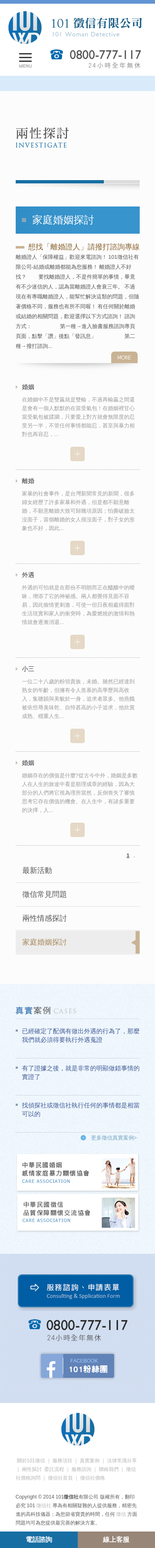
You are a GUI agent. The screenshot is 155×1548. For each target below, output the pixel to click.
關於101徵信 (31, 1461)
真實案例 (90, 1461)
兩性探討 (32, 1469)
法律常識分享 (122, 1461)
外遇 (28, 574)
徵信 (121, 1514)
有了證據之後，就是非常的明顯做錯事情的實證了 (81, 1072)
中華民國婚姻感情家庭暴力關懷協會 (78, 1173)
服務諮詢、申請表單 (77, 1292)
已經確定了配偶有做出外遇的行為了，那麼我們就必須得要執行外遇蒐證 (81, 1035)
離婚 (28, 480)
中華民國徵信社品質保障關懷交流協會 (78, 1213)
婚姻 (28, 386)
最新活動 (37, 870)
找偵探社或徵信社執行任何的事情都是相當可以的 (81, 1109)
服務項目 (62, 1461)
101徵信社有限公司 (75, 28)
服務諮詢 (81, 1469)
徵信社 (43, 1505)
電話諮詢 (39, 1539)
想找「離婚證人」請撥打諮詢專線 (84, 247)
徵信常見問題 (44, 894)
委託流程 (54, 1469)
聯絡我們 (109, 1469)
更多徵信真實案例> (114, 1138)
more (124, 357)
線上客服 (116, 1539)
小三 (28, 668)
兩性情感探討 (44, 918)
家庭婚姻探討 (44, 942)
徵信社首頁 (60, 1478)
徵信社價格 (92, 1478)
